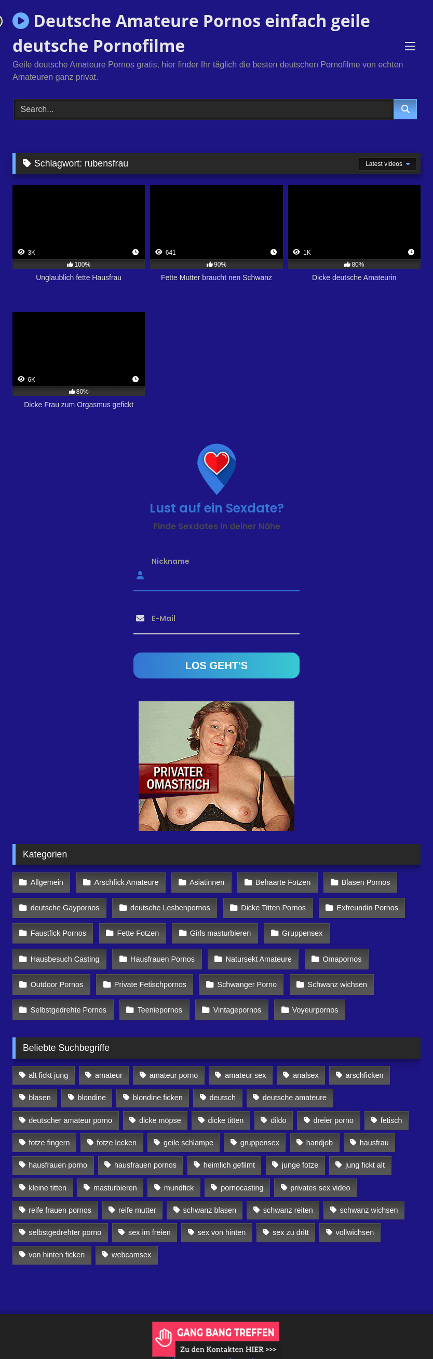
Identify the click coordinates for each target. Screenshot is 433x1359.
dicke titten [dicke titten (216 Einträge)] (226, 1102)
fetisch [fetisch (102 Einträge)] (391, 1102)
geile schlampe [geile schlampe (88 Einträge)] (188, 1124)
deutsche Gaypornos (64, 904)
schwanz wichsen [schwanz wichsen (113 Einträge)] (369, 1192)
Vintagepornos (233, 994)
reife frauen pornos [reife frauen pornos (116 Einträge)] (60, 1192)
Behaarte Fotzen (277, 882)
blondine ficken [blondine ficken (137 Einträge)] (158, 1080)
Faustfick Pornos (58, 926)
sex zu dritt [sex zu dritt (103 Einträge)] (291, 1215)
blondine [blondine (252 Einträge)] (92, 1080)
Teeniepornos (157, 994)
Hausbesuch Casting (64, 949)
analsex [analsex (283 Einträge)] (306, 1057)
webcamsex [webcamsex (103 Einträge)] (131, 1237)
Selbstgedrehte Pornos (68, 994)
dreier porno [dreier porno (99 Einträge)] (333, 1102)
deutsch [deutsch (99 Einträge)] (223, 1080)
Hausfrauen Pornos (160, 949)
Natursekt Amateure (255, 949)
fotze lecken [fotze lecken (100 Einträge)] (117, 1124)
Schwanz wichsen (331, 971)
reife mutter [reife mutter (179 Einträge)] (137, 1192)
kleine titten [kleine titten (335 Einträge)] (47, 1170)
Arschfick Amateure (124, 882)
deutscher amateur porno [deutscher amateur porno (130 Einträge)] (70, 1102)
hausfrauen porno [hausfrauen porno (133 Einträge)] (58, 1147)
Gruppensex (296, 926)
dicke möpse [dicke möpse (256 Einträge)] (160, 1102)
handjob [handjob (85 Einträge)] (319, 1124)
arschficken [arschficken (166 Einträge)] (365, 1057)
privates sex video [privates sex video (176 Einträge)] (320, 1170)
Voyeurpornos (310, 994)
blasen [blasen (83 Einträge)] (39, 1080)
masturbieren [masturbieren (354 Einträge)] (115, 1170)
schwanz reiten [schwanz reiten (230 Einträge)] (288, 1192)
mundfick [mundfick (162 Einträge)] (179, 1170)
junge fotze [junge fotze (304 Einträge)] (300, 1147)
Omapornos (336, 949)
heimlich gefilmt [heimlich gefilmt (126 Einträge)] (229, 1147)
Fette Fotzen (136, 926)
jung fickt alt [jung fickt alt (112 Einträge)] (365, 1147)
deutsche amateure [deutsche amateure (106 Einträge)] (295, 1080)
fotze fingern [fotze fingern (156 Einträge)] (49, 1124)
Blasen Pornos (358, 882)
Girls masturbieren (216, 926)
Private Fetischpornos (148, 971)
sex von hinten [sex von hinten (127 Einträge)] (222, 1215)
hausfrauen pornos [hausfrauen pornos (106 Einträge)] (145, 1147)
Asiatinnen (202, 882)
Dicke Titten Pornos (269, 904)
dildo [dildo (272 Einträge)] (278, 1102)
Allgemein (46, 882)
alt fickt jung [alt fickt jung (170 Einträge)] (48, 1057)
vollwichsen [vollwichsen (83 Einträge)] (355, 1215)
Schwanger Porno (243, 971)
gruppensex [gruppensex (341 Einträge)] (259, 1124)
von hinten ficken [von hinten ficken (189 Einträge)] (57, 1237)
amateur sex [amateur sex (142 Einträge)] (245, 1057)
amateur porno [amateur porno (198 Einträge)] (174, 1057)
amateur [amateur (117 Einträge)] (109, 1057)
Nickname (171, 561)
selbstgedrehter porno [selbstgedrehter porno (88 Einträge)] (65, 1215)
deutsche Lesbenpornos (168, 904)
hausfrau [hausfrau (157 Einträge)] (374, 1124)
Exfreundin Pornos (362, 904)
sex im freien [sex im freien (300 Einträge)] (149, 1215)
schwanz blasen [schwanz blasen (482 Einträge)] (209, 1192)
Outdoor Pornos (56, 971)
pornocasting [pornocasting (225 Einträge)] (242, 1170)
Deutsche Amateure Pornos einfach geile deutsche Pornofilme (191, 33)
